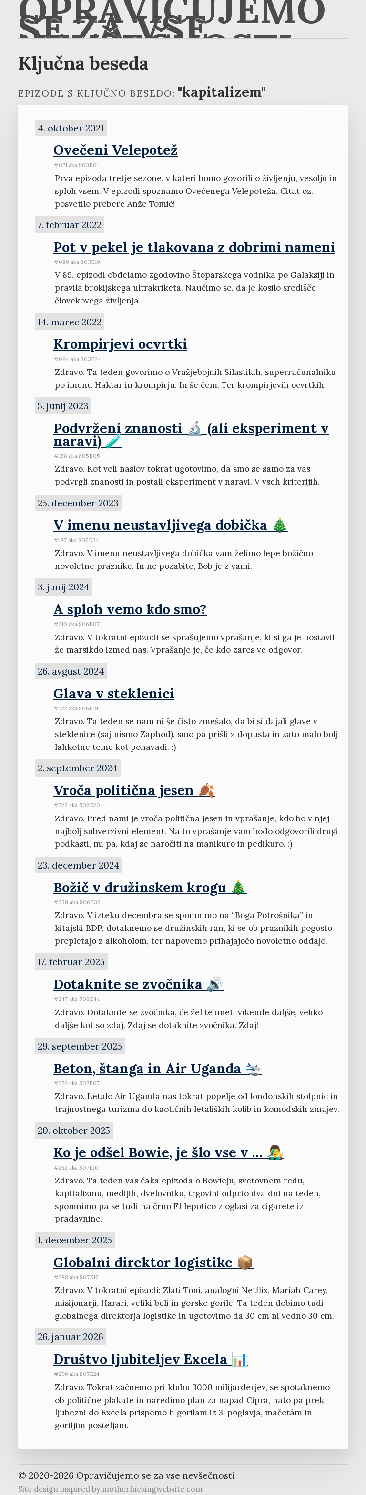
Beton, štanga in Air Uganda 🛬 (157, 1068)
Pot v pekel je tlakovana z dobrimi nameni (194, 247)
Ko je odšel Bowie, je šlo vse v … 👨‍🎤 (168, 1152)
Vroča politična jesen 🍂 (134, 790)
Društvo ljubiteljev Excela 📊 (150, 1359)
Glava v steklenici (113, 693)
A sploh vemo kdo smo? (130, 609)
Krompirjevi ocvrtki (120, 344)
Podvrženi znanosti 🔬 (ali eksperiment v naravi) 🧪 (191, 434)
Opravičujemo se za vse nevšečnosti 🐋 (172, 19)
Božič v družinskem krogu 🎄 (150, 887)
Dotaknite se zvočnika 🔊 (138, 984)
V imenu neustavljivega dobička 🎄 (170, 525)
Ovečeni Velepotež (115, 150)
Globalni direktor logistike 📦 (153, 1262)
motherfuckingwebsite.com (152, 1489)
